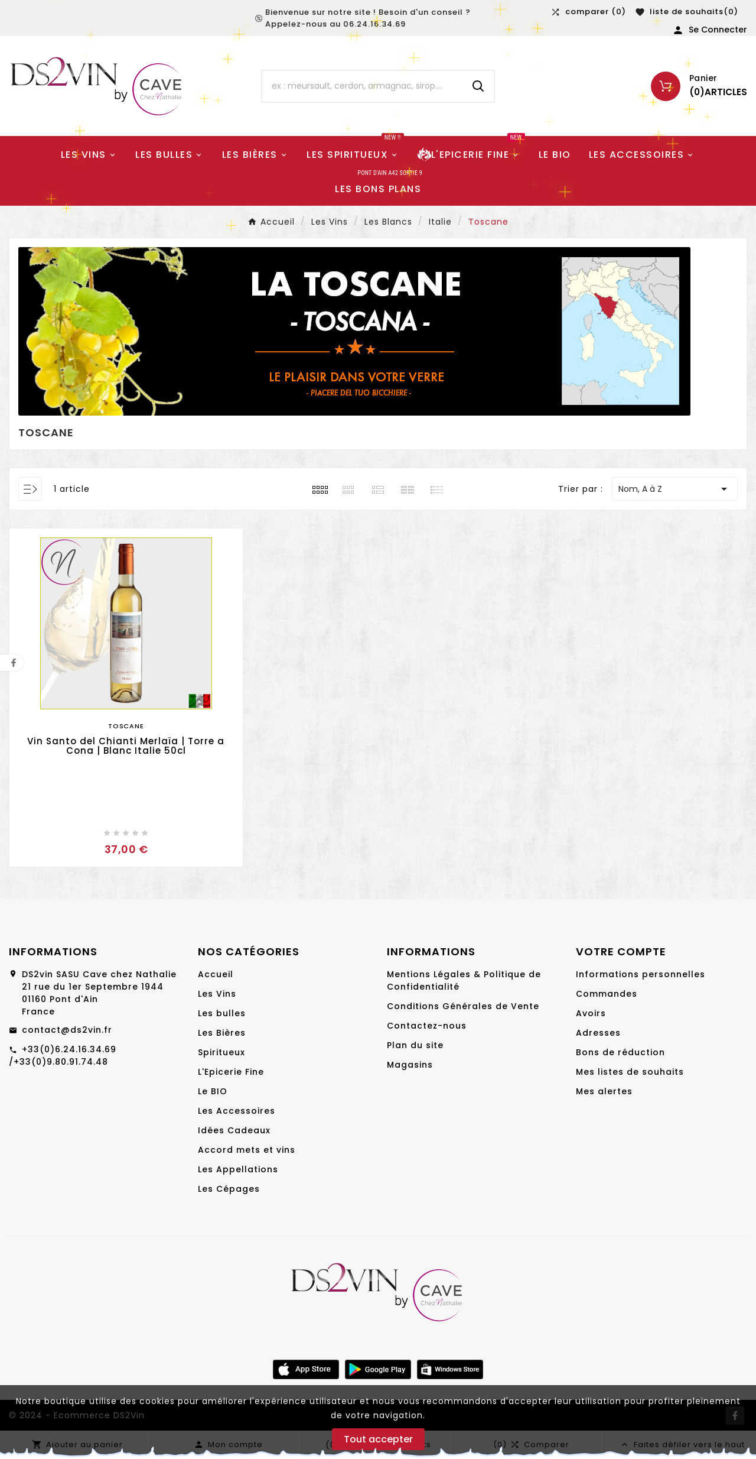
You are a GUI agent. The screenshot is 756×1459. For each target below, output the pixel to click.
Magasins (410, 1065)
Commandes (606, 994)
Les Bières (222, 1033)
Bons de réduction (620, 1052)
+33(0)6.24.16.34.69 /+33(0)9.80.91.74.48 (62, 1055)
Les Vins (217, 994)
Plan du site (415, 1045)
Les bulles (222, 1013)
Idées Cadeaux (234, 1130)
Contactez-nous (427, 1026)
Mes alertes (604, 1091)
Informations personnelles (640, 974)
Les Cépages (229, 1189)
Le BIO (212, 1091)
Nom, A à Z (674, 489)
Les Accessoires (236, 1111)
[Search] (478, 86)
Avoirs (591, 1013)
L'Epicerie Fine (231, 1072)
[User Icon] (709, 30)
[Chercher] (363, 86)
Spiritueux (221, 1052)
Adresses (598, 1033)
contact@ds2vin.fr (67, 1030)
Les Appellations (238, 1169)
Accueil (215, 974)
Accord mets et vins (246, 1150)
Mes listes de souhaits (630, 1072)
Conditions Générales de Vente (463, 1006)
